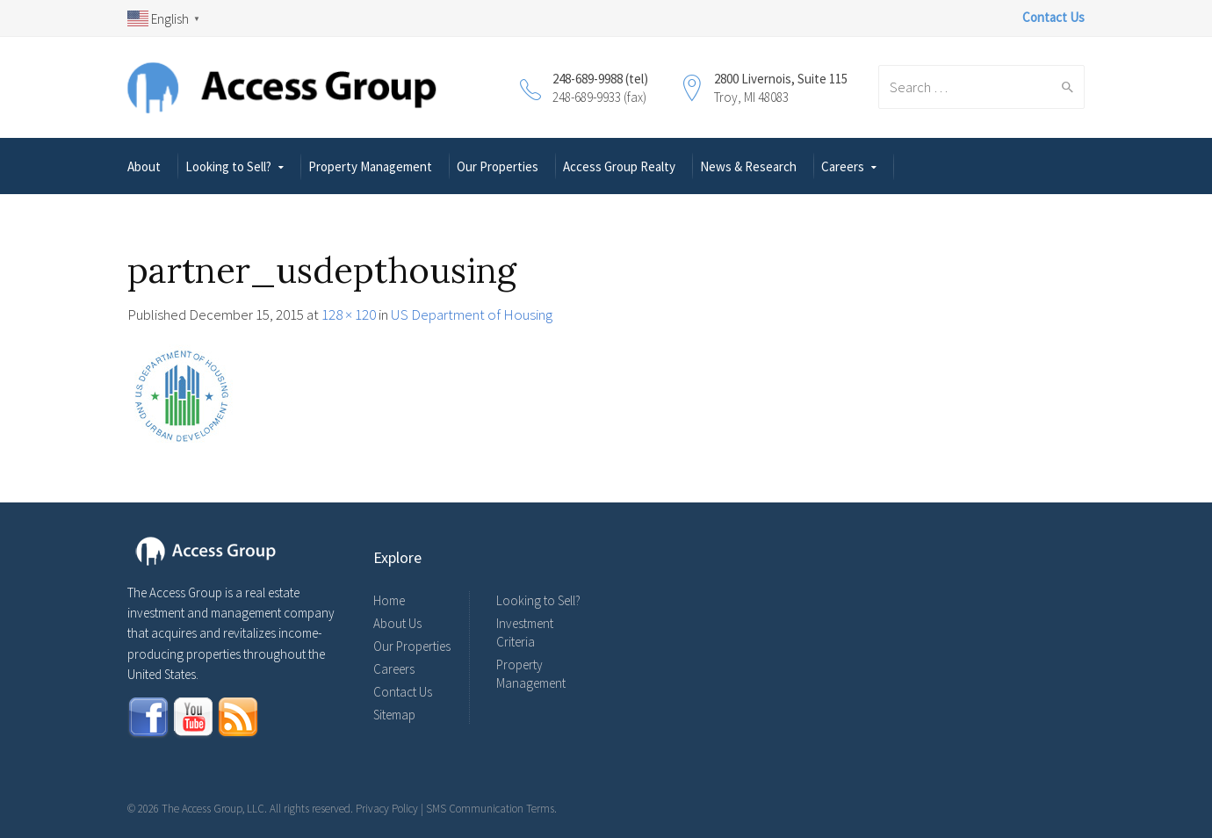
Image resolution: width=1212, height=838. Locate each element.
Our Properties (497, 166)
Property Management (370, 166)
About (144, 166)
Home (389, 600)
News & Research (748, 166)
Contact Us (402, 691)
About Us (397, 623)
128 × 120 (348, 314)
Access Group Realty (619, 166)
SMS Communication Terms (490, 808)
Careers (842, 166)
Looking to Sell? (228, 166)
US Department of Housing (471, 314)
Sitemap (394, 714)
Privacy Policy (387, 808)
